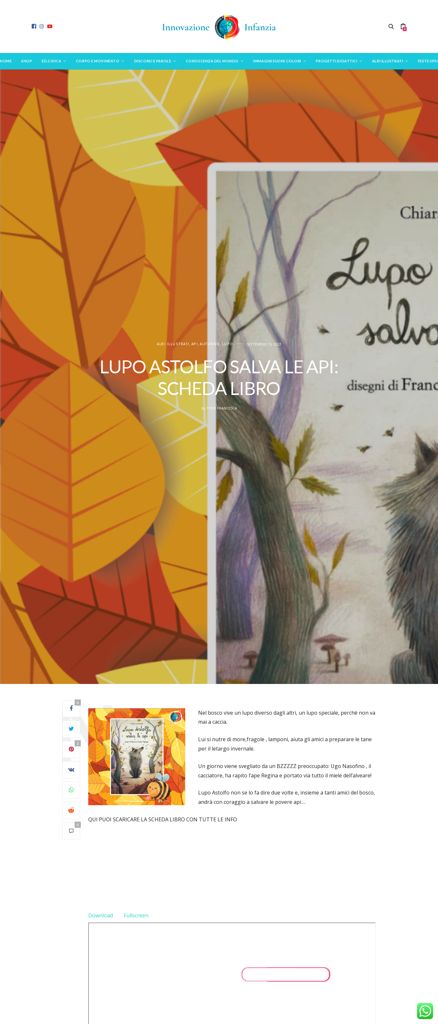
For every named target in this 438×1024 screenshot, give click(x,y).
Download (100, 915)
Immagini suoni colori (277, 61)
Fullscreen (136, 915)
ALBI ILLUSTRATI (173, 344)
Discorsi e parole (152, 61)
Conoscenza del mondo (212, 61)
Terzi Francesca (222, 408)
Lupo (227, 344)
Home (6, 61)
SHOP (26, 61)
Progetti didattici (336, 61)
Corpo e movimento (97, 61)
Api (194, 344)
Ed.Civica (51, 61)
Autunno (210, 344)
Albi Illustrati (387, 61)
